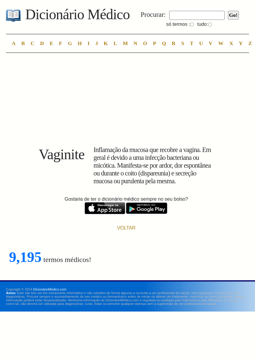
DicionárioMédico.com (49, 289)
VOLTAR (126, 227)
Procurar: (153, 14)
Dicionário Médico (77, 14)
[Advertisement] (126, 101)
